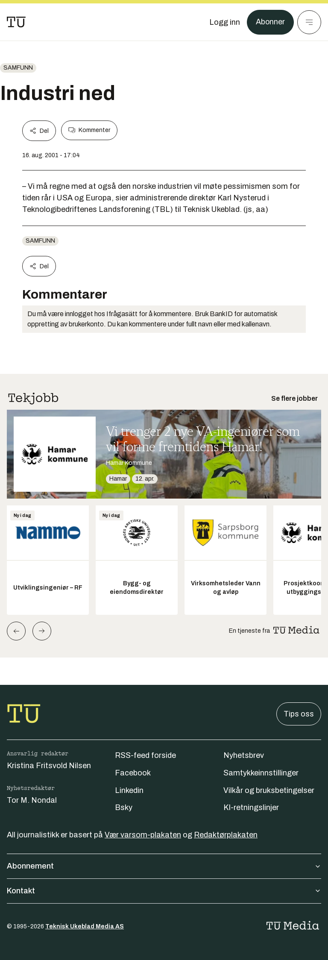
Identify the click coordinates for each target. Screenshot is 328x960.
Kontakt (164, 891)
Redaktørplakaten (226, 835)
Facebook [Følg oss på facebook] (133, 773)
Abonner (270, 22)
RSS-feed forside (145, 755)
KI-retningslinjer (251, 807)
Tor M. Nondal (32, 800)
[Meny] (309, 22)
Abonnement (164, 866)
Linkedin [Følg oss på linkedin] (129, 790)
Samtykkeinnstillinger (261, 773)
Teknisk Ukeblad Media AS (84, 926)
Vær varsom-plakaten (143, 835)
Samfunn (18, 68)
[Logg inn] (224, 22)
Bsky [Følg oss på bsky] (123, 807)
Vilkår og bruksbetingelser (268, 790)
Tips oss (299, 714)
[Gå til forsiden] (16, 22)
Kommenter (89, 130)
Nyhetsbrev (243, 755)
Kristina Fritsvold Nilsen (49, 765)
